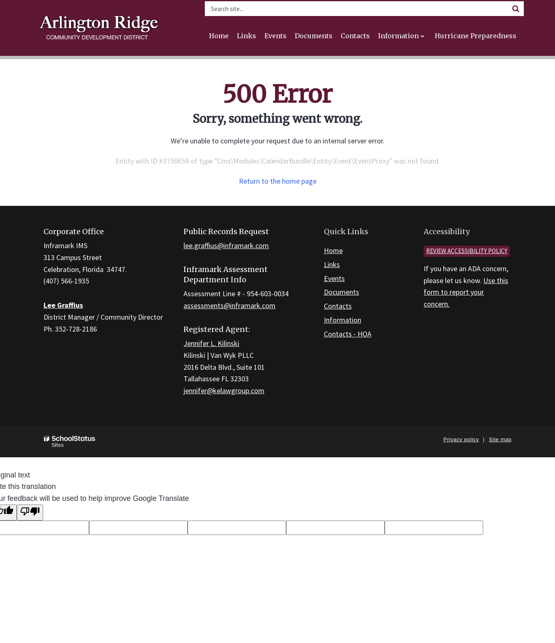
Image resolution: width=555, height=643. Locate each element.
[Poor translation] (30, 513)
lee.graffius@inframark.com (226, 245)
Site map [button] (500, 439)
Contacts (338, 306)
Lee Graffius (63, 305)
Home (333, 250)
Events (334, 278)
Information (342, 320)
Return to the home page (277, 181)
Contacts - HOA (348, 334)
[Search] (515, 8)
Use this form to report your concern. (466, 292)
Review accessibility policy (466, 251)
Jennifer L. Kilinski (211, 343)
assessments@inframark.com (229, 305)
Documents (341, 292)
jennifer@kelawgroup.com (223, 390)
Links (332, 264)
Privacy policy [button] (461, 439)
